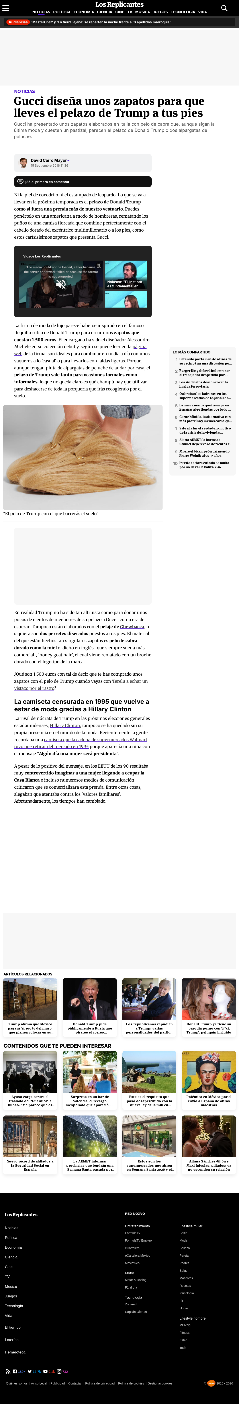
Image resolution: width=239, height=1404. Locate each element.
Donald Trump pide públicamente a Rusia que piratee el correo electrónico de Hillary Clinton (89, 1028)
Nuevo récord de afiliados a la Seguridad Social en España (30, 1165)
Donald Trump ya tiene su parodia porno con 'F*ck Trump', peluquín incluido (208, 1028)
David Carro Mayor (50, 160)
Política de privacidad (100, 1383)
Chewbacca (132, 626)
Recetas (185, 1285)
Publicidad (58, 1383)
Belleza (185, 1248)
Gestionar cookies (159, 1383)
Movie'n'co (132, 1263)
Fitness (185, 1332)
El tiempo (13, 1327)
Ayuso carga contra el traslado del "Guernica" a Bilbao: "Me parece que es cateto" (30, 1101)
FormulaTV (132, 1233)
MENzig (185, 1325)
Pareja (184, 1255)
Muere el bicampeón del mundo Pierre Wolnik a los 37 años (204, 453)
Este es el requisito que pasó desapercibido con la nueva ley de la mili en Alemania (149, 1101)
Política (62, 12)
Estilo (183, 1340)
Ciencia (104, 12)
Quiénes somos (16, 1383)
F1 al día (131, 1287)
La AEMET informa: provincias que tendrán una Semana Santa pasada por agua (90, 1165)
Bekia (183, 1233)
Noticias (41, 12)
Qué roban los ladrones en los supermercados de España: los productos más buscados (203, 396)
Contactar (75, 1383)
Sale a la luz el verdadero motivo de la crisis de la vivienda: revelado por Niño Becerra (205, 430)
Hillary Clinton (65, 725)
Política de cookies (131, 1383)
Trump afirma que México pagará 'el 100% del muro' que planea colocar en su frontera (30, 1028)
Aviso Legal (39, 1383)
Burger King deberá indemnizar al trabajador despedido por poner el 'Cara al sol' (204, 373)
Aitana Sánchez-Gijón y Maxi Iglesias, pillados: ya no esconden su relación (208, 1165)
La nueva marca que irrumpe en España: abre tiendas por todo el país (205, 407)
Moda (183, 1240)
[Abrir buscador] (224, 8)
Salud (184, 1270)
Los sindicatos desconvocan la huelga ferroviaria (203, 384)
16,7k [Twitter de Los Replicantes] (36, 1371)
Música (142, 12)
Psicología (187, 1293)
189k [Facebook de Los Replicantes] (21, 1371)
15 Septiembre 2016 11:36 (49, 165)
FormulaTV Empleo (138, 1240)
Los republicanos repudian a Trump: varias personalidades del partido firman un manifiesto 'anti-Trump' (149, 1028)
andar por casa (129, 367)
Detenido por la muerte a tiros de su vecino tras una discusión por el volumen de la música (205, 361)
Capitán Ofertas (136, 1312)
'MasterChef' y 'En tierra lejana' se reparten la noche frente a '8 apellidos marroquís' (88, 22)
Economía (84, 12)
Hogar (184, 1308)
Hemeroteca (15, 1352)
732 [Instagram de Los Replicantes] (64, 1371)
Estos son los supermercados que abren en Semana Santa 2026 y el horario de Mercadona (149, 1165)
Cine (119, 12)
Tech (183, 1347)
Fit (181, 1301)
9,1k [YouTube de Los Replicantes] (51, 1371)
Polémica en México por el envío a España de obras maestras (208, 1101)
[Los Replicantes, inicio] (120, 4)
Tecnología (183, 12)
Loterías (11, 1340)
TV (129, 12)
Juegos (160, 12)
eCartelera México (137, 1255)
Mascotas (186, 1278)
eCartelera (132, 1248)
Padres (184, 1263)
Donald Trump (125, 202)
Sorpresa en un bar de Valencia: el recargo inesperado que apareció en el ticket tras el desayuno (90, 1101)
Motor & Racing (135, 1280)
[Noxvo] (211, 1383)
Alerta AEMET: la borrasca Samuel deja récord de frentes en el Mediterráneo (205, 442)
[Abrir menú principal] (5, 8)
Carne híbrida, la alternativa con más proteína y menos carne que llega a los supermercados (205, 419)
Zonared (131, 1304)
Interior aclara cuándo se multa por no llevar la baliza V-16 (204, 465)
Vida (202, 12)
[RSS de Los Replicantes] (8, 1371)
